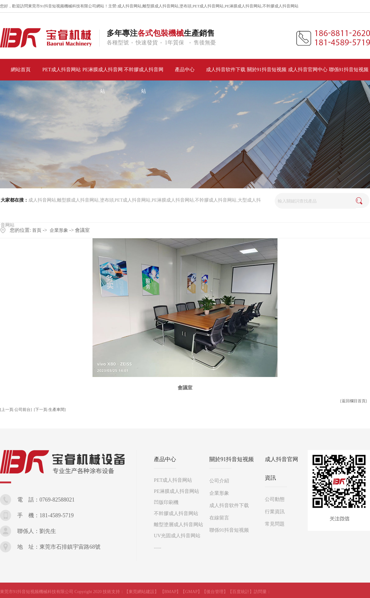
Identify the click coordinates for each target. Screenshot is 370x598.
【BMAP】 (170, 591)
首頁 (36, 230)
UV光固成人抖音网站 (177, 535)
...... (157, 546)
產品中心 (165, 459)
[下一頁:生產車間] (50, 409)
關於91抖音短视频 (231, 459)
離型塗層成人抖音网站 (178, 524)
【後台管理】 (215, 591)
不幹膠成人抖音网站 (280, 6)
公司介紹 (219, 480)
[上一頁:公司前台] (16, 409)
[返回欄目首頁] (353, 401)
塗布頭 (185, 6)
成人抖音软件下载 (229, 505)
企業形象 (59, 230)
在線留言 (219, 517)
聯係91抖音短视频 (229, 530)
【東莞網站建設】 (141, 591)
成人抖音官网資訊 (281, 468)
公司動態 (275, 499)
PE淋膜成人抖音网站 (243, 6)
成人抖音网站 (129, 6)
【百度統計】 (241, 591)
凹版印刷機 (166, 502)
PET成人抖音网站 (208, 6)
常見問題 (275, 523)
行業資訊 (275, 511)
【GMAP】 (191, 591)
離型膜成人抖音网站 (160, 6)
